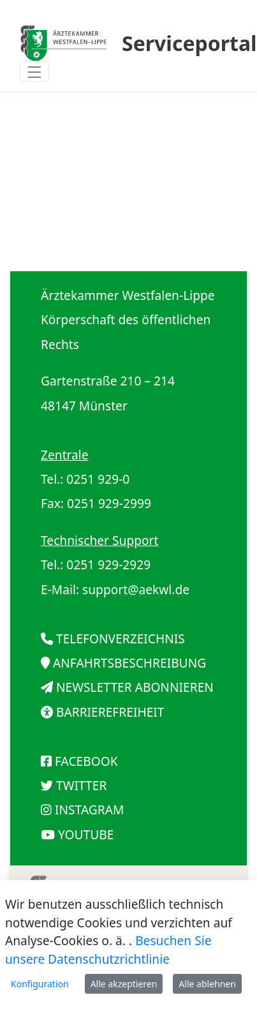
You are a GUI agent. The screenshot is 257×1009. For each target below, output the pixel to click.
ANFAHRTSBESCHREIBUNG (129, 662)
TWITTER (81, 785)
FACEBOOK (86, 761)
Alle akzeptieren (124, 984)
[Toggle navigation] (34, 71)
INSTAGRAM (89, 809)
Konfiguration (40, 984)
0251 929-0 (97, 479)
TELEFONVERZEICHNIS (120, 638)
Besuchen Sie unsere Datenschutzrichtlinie (108, 950)
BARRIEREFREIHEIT (110, 712)
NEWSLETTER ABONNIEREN (135, 687)
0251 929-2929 (108, 564)
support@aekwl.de (135, 589)
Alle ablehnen (207, 984)
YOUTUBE (86, 834)
